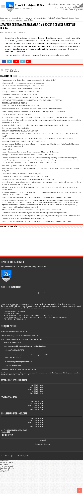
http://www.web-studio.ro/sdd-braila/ (55, 55)
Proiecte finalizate (54, 18)
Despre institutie (17, 18)
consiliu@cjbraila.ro (13, 336)
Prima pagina (5, 18)
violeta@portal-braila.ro (29, 336)
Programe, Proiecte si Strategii (35, 18)
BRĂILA (41, 243)
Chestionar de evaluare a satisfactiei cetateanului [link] (18, 369)
